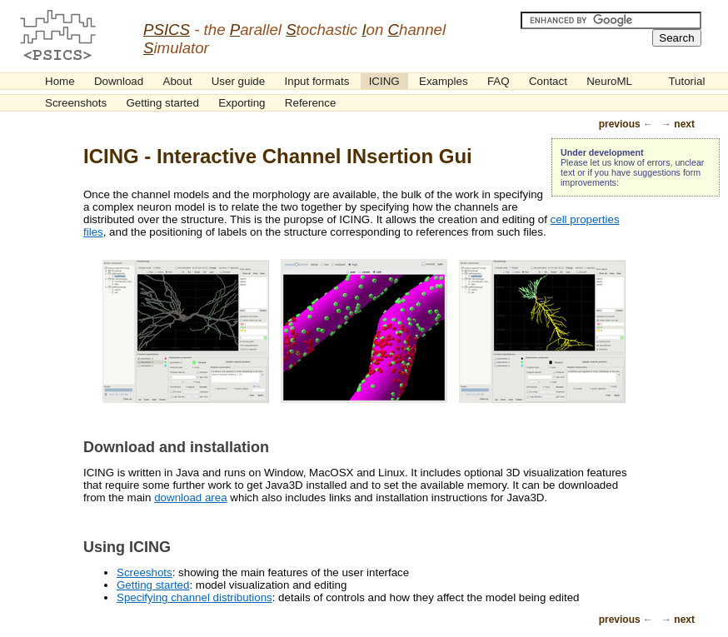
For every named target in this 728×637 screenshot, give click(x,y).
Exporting (241, 103)
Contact (548, 81)
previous (620, 124)
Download (118, 81)
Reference (311, 103)
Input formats (317, 81)
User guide (238, 81)
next (684, 124)
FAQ (498, 81)
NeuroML (609, 81)
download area (190, 497)
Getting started (162, 103)
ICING (384, 81)
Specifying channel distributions (194, 597)
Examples (443, 81)
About (177, 81)
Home (60, 81)
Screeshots (144, 572)
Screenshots (76, 103)
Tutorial (686, 81)
